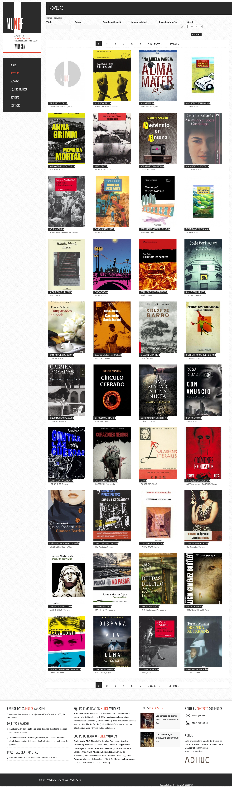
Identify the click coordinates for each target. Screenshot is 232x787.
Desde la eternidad (60, 607)
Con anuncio (193, 419)
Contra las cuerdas (60, 481)
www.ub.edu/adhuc (194, 752)
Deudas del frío (149, 607)
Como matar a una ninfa (153, 419)
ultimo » (174, 45)
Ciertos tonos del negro (200, 356)
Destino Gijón (102, 607)
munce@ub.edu (198, 716)
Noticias (14, 97)
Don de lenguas (149, 670)
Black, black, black (60, 293)
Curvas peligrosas (196, 544)
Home (49, 18)
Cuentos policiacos (151, 544)
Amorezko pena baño (197, 104)
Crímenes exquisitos (197, 481)
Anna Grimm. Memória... (61, 167)
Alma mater (147, 104)
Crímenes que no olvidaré (63, 544)
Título (49, 22)
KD (182, 786)
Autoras (14, 81)
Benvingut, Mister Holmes (155, 230)
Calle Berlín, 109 (195, 293)
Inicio (13, 65)
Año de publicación (112, 22)
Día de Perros (193, 607)
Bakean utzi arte (104, 230)
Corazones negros (105, 481)
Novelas (14, 73)
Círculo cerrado (104, 419)
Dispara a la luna (104, 670)
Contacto (15, 105)
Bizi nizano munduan (197, 230)
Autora (78, 22)
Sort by (191, 22)
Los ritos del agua (164, 735)
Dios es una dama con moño (64, 670)
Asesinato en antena (152, 167)
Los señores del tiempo (166, 717)
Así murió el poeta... (197, 167)
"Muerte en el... (57, 104)
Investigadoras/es (168, 22)
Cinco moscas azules (60, 419)
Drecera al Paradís (196, 670)
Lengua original (139, 22)
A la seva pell (102, 104)
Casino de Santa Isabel (107, 356)
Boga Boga (101, 293)
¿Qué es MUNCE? (18, 89)
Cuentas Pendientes (106, 544)
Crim (143, 481)
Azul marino (56, 230)
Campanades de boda (60, 356)
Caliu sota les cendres (153, 293)
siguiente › (154, 45)
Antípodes (100, 167)
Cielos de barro (149, 356)
